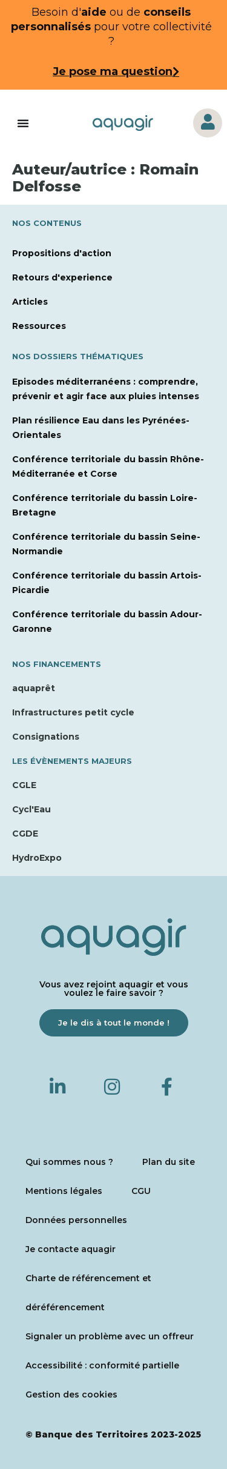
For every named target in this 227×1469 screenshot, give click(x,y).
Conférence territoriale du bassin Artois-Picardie (107, 582)
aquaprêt (33, 688)
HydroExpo (37, 857)
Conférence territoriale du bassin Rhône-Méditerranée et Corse (108, 466)
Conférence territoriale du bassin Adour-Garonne (107, 621)
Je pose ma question (113, 71)
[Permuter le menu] (23, 123)
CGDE (25, 833)
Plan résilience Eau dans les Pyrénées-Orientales (100, 427)
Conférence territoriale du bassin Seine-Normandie (106, 544)
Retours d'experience (62, 277)
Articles (30, 301)
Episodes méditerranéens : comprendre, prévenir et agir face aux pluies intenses (105, 389)
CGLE (24, 785)
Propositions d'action (61, 253)
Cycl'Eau (31, 809)
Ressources (39, 325)
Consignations (45, 736)
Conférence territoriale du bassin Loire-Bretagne (104, 505)
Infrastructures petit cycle (73, 712)
